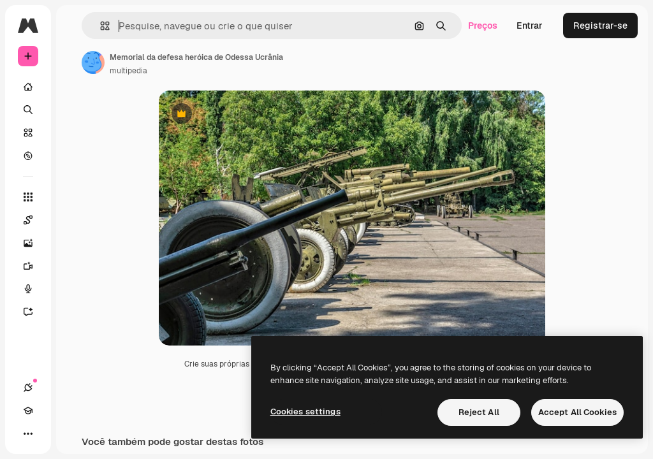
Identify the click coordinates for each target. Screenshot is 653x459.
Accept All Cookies (577, 412)
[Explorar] (28, 155)
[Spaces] (34, 220)
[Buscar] (28, 109)
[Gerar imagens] (34, 243)
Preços (482, 25)
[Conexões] (28, 387)
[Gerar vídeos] (34, 266)
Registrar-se (600, 25)
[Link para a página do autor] (93, 62)
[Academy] (28, 410)
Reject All (479, 412)
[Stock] (28, 132)
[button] (99, 26)
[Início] (28, 86)
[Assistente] (34, 312)
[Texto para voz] (34, 289)
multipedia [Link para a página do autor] (128, 71)
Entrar (530, 25)
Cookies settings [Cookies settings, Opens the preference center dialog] (305, 411)
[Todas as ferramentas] (28, 197)
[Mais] (28, 433)
